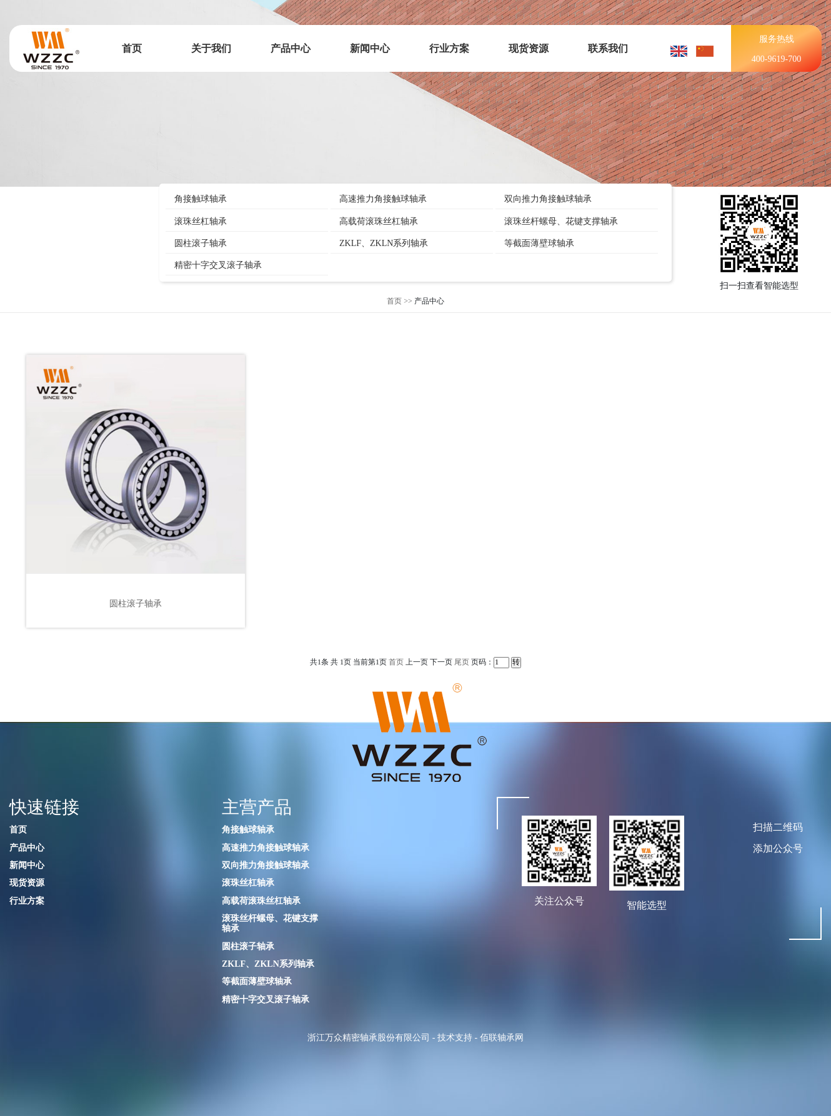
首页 (132, 48)
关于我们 (211, 48)
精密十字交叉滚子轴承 (218, 265)
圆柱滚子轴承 (200, 243)
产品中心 (291, 48)
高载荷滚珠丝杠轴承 (378, 221)
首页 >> (399, 301)
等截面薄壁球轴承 (539, 243)
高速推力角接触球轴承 (383, 199)
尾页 (461, 662)
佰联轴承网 (502, 1037)
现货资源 (529, 48)
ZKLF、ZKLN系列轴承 (383, 243)
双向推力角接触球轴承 (548, 199)
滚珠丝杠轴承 (200, 221)
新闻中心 (370, 48)
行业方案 (449, 48)
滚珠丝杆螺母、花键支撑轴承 (561, 221)
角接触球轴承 (200, 199)
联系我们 (608, 48)
